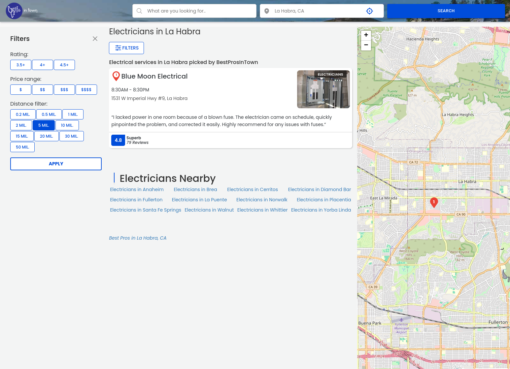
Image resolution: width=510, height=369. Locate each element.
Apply (56, 163)
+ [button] (366, 36)
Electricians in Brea (195, 189)
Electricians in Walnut (209, 210)
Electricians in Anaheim (136, 189)
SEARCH (446, 10)
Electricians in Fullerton (136, 199)
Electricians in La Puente (199, 199)
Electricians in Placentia (324, 199)
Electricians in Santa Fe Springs (145, 210)
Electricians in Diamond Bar (319, 189)
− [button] (366, 45)
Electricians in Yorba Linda (321, 210)
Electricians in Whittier (262, 210)
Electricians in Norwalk (262, 199)
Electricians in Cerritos (252, 189)
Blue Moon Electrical (154, 76)
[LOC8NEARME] (21, 10)
